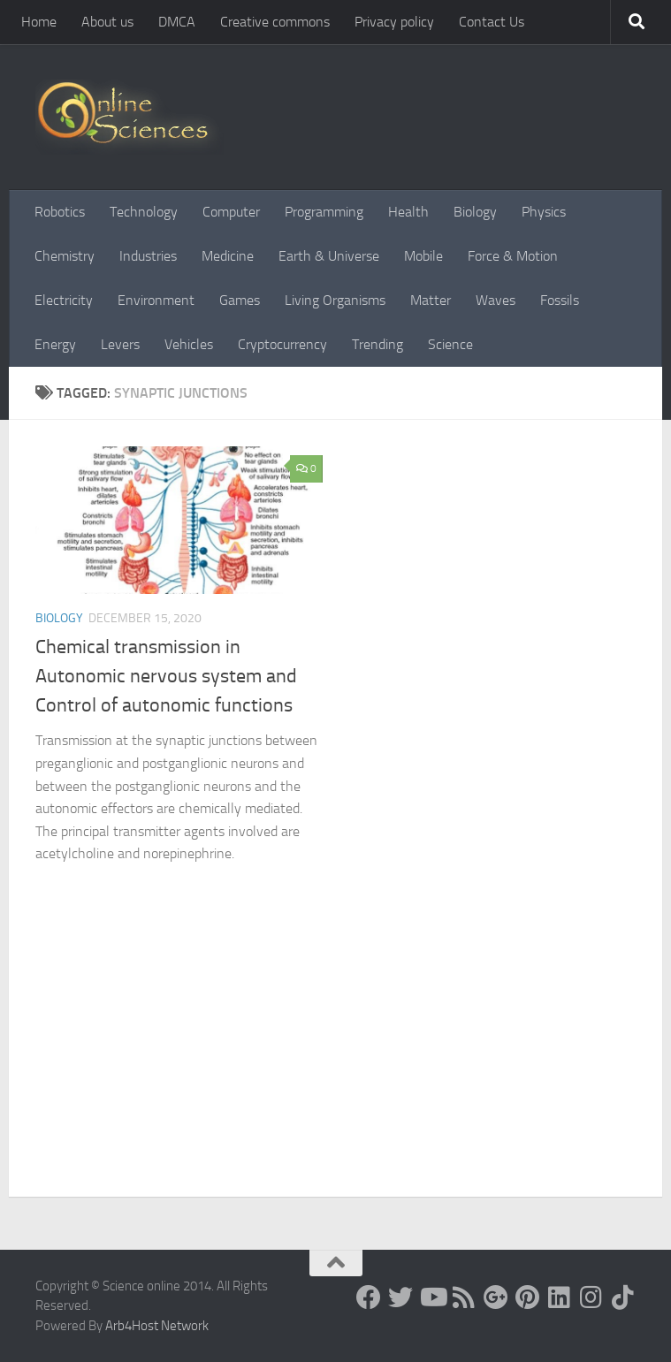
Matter (430, 300)
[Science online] (368, 1297)
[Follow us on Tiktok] (623, 1297)
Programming (324, 211)
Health (408, 211)
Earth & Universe (328, 255)
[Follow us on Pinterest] (527, 1297)
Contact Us (491, 21)
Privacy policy (394, 21)
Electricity (63, 300)
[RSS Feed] (464, 1297)
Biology (475, 211)
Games (239, 300)
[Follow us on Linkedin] (559, 1297)
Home (39, 21)
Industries (148, 255)
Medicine (228, 255)
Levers (120, 344)
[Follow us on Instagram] (591, 1297)
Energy (55, 344)
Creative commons (275, 21)
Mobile (423, 255)
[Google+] (496, 1297)
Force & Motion (513, 255)
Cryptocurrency (282, 344)
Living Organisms (335, 300)
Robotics (59, 211)
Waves (495, 300)
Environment (156, 300)
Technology (144, 211)
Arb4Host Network (157, 1326)
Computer (231, 211)
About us (107, 21)
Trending (377, 344)
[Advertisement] (335, 1064)
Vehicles (188, 344)
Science (450, 344)
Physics (544, 211)
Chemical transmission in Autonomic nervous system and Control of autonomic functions (166, 676)
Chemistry (64, 255)
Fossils (559, 300)
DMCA (176, 21)
